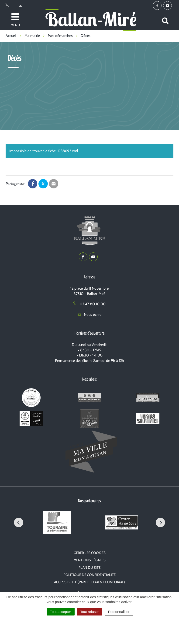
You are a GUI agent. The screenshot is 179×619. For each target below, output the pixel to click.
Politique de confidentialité (89, 575)
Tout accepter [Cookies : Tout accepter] (60, 612)
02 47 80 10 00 (89, 304)
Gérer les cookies (90, 553)
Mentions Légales (89, 560)
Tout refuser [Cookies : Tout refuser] (89, 612)
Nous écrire (89, 314)
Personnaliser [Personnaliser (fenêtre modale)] (119, 612)
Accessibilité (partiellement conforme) (89, 582)
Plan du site (89, 567)
